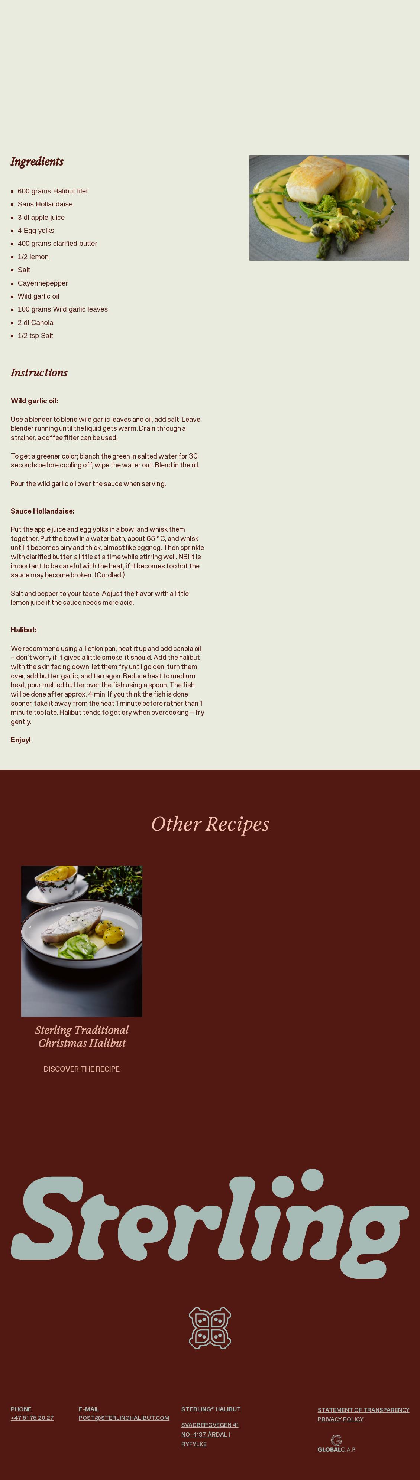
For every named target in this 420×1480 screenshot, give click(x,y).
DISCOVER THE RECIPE (82, 1077)
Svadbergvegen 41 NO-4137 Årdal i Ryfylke (210, 1434)
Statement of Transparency (364, 1410)
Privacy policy (341, 1419)
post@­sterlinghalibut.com (124, 1417)
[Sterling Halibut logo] (210, 1224)
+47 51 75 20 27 (32, 1417)
